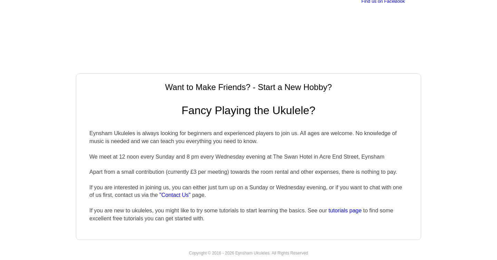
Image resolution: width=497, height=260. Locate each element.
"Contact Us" (175, 195)
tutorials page (345, 210)
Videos (236, 66)
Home (90, 66)
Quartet (266, 66)
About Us (122, 66)
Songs (297, 66)
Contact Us (400, 66)
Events (155, 66)
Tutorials (329, 66)
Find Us (363, 66)
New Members (195, 66)
